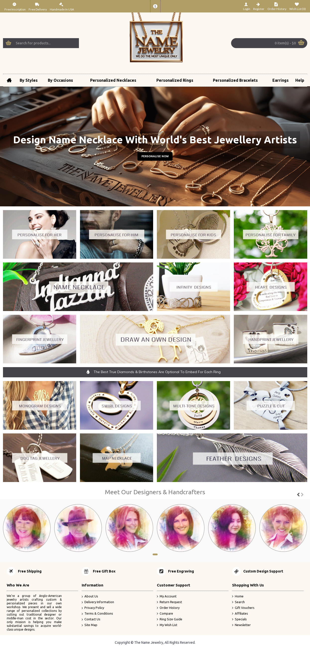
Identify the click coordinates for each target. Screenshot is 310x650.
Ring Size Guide (169, 619)
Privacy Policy (93, 608)
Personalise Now (155, 156)
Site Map (89, 625)
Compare (165, 613)
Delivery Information (98, 602)
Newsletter (241, 625)
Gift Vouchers (243, 608)
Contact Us (91, 619)
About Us (90, 596)
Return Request (169, 602)
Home (238, 596)
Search (238, 602)
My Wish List (167, 625)
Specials (239, 619)
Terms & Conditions (97, 613)
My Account (167, 596)
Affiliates (240, 613)
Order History (168, 608)
